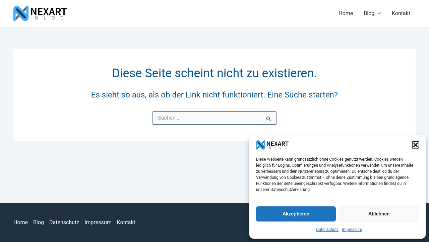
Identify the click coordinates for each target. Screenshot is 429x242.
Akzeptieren (296, 214)
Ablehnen (378, 214)
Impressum (352, 229)
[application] (377, 13)
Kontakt (401, 13)
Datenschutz (327, 229)
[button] (415, 145)
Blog (372, 13)
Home (346, 13)
